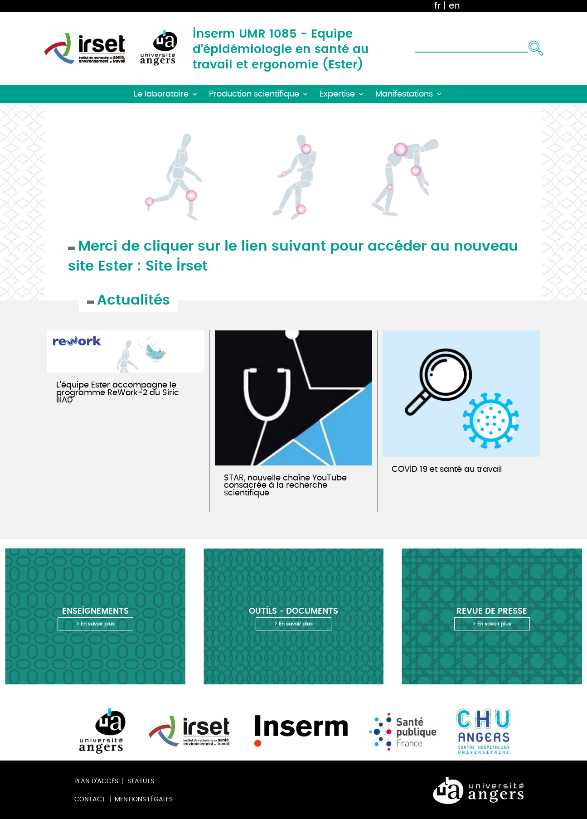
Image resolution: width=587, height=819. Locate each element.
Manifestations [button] (404, 94)
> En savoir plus (95, 624)
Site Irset (177, 265)
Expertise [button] (337, 94)
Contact (90, 799)
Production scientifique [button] (254, 94)
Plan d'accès (96, 781)
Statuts (140, 781)
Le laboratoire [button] (161, 94)
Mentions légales (144, 799)
